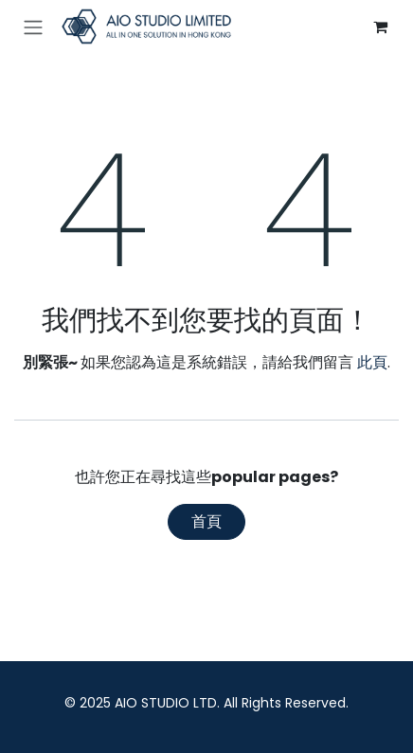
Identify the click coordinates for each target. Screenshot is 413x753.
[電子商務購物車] (380, 26)
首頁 (206, 521)
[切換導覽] (33, 27)
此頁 (372, 362)
